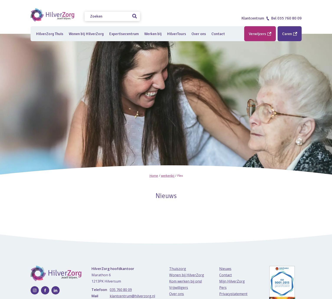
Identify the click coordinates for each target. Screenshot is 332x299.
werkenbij (167, 176)
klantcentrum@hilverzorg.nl (132, 295)
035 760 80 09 (121, 289)
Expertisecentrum (124, 33)
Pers (223, 287)
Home (153, 176)
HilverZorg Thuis (49, 33)
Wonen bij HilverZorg (86, 33)
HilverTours (176, 33)
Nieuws (225, 268)
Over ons (198, 33)
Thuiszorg (177, 268)
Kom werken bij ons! (185, 281)
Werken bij (153, 33)
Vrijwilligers (178, 287)
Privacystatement (233, 293)
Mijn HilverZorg (232, 281)
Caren (289, 33)
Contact (218, 33)
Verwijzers (260, 33)
